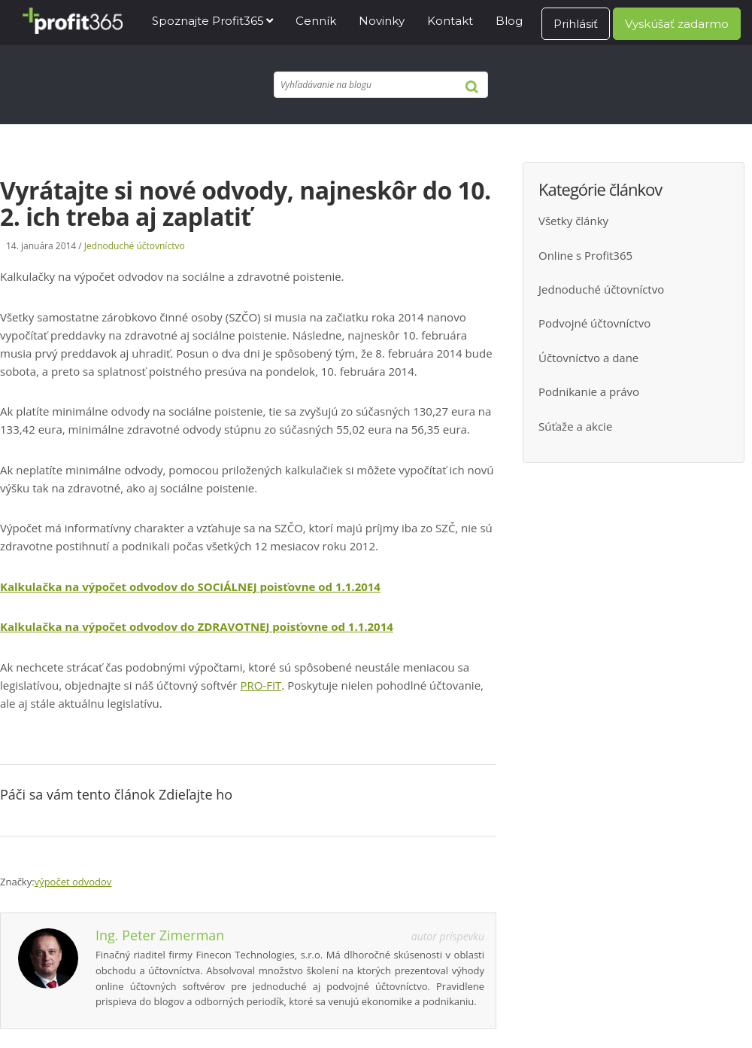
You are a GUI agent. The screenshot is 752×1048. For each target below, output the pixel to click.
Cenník (316, 21)
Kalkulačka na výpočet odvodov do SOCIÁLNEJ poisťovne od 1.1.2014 (190, 586)
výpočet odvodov (73, 881)
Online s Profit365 (585, 255)
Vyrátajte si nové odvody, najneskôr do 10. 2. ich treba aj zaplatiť (245, 203)
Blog (509, 21)
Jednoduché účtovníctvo (134, 245)
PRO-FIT (260, 685)
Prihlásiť (575, 24)
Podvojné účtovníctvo (594, 323)
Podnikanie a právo (588, 391)
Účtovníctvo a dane (588, 357)
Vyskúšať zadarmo (677, 24)
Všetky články (573, 220)
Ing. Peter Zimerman (160, 935)
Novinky (382, 21)
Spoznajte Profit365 (208, 21)
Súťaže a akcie (575, 426)
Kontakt (450, 21)
